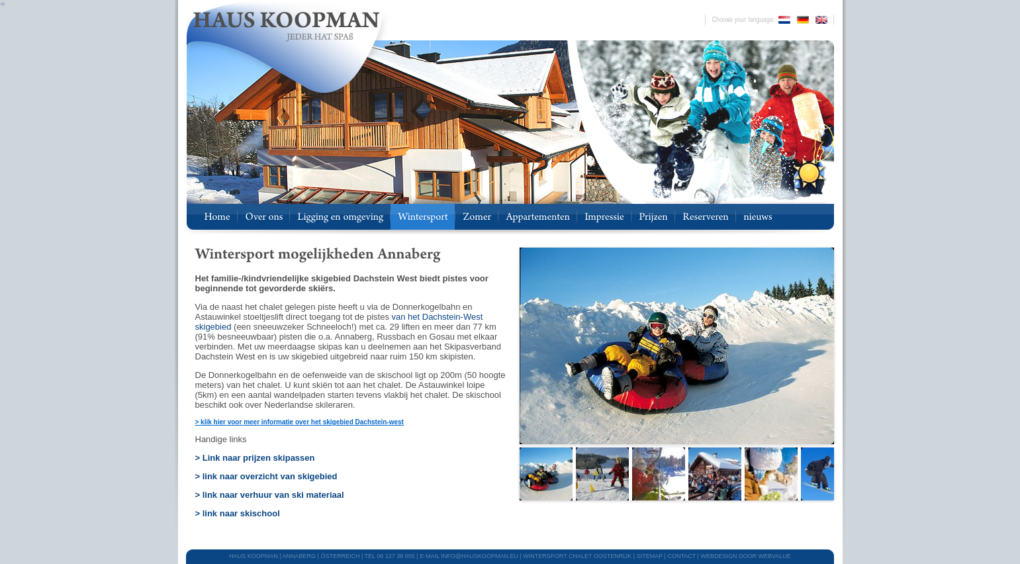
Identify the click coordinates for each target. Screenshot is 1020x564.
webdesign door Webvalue (745, 556)
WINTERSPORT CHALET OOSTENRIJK (577, 556)
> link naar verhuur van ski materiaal (269, 495)
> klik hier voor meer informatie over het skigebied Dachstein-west (299, 422)
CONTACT (681, 556)
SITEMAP (650, 556)
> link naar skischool (237, 513)
